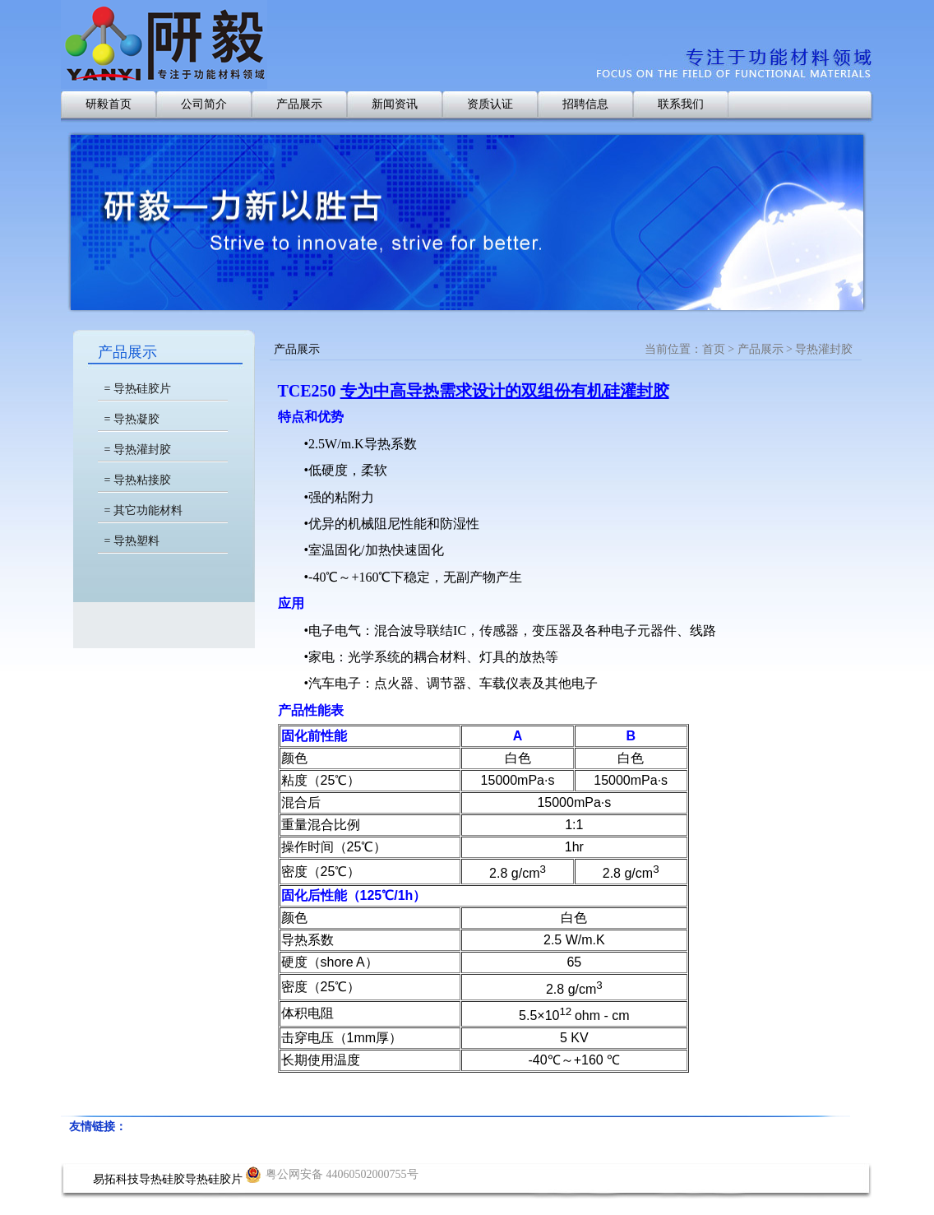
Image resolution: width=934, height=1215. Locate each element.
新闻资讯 (395, 104)
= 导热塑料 (132, 541)
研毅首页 (109, 104)
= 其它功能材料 (143, 510)
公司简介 (204, 104)
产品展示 (299, 104)
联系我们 (681, 104)
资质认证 (490, 104)
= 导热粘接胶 (137, 480)
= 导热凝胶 (132, 419)
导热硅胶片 (214, 1179)
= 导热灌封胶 (137, 449)
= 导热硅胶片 (137, 389)
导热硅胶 (162, 1179)
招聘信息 (585, 104)
